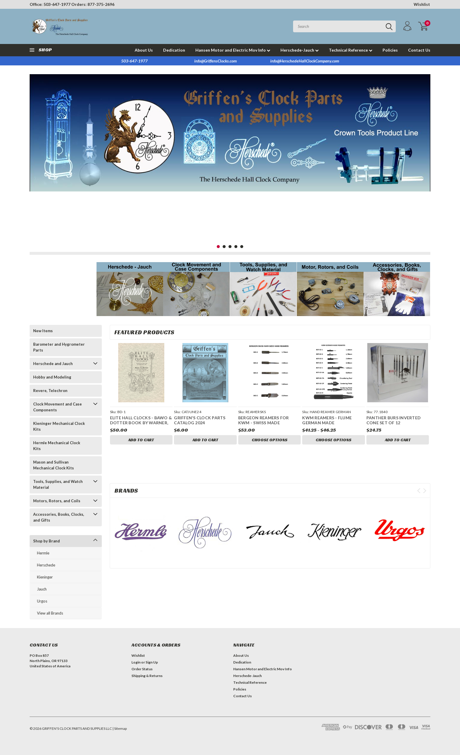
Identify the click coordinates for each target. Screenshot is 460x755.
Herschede (46, 565)
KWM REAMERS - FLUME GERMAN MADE (327, 420)
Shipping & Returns (147, 675)
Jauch (42, 589)
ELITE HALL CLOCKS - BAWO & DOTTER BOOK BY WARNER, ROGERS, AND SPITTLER (141, 422)
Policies (390, 49)
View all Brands (50, 613)
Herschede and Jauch (53, 363)
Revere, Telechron (50, 390)
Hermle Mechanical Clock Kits (56, 445)
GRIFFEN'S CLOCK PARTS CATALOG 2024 (199, 420)
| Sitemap (119, 728)
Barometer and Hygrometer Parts (59, 347)
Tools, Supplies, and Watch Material (58, 484)
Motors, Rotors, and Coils (56, 500)
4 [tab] (236, 246)
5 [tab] (241, 246)
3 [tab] (230, 246)
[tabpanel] (230, 132)
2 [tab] (224, 246)
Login (136, 662)
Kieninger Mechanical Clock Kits (59, 426)
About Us (144, 49)
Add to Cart (141, 439)
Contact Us (419, 49)
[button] (130, 289)
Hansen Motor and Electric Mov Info (232, 49)
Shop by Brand (46, 541)
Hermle (43, 553)
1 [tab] (218, 246)
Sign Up (152, 662)
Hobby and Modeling (52, 377)
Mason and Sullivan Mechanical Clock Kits (53, 465)
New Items (43, 330)
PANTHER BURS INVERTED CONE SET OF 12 (393, 420)
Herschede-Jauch (299, 49)
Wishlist (422, 4)
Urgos (42, 601)
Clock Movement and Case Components (57, 407)
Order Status (142, 669)
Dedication (174, 49)
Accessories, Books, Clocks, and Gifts (58, 517)
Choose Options (270, 439)
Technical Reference (350, 49)
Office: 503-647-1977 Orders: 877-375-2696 (72, 4)
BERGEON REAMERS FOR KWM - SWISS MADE (263, 420)
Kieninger (45, 577)
